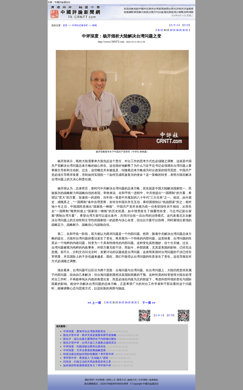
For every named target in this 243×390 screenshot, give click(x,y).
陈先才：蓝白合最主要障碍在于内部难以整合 (89, 339)
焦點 (136, 8)
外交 (146, 8)
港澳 (126, 12)
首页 (65, 25)
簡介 (176, 12)
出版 (161, 12)
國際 (131, 12)
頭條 (131, 8)
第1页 (160, 30)
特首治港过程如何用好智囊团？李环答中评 (88, 354)
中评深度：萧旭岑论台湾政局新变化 (84, 331)
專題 (171, 12)
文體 (151, 12)
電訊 (166, 12)
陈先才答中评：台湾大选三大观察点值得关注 (89, 342)
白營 (171, 8)
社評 (176, 8)
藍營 (161, 8)
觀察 (191, 8)
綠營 (166, 8)
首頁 (126, 8)
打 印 (186, 25)
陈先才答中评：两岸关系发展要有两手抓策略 (89, 335)
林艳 (94, 25)
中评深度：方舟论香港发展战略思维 (84, 350)
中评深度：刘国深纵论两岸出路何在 (84, 346)
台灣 (156, 8)
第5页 (185, 30)
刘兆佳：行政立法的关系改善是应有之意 (87, 361)
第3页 (173, 30)
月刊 (156, 12)
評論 (186, 8)
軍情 (136, 12)
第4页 (179, 30)
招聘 (186, 12)
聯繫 (181, 12)
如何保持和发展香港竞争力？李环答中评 (87, 365)
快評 (181, 8)
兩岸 (151, 8)
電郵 (191, 12)
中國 (141, 8)
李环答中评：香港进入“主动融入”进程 (85, 357)
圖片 (141, 12)
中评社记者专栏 (80, 25)
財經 (146, 12)
